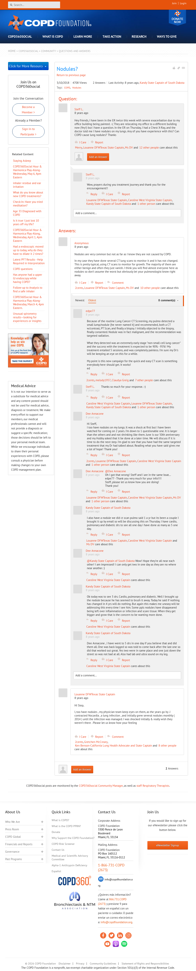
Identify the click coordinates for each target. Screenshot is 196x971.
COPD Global (13, 837)
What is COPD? (60, 820)
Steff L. (78, 109)
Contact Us (58, 850)
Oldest (92, 300)
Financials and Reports (18, 844)
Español (56, 871)
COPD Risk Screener (63, 844)
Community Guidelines (103, 963)
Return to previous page (71, 75)
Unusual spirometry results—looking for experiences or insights (27, 317)
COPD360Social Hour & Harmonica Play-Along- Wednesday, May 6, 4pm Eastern (27, 172)
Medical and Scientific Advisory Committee (70, 857)
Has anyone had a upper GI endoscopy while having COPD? (27, 278)
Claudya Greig (120, 380)
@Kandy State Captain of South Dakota (111, 561)
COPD (67, 87)
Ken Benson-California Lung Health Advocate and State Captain (113, 745)
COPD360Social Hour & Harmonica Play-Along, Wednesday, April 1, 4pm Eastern (27, 235)
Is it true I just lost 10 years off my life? (26, 222)
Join (174, 3)
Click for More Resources (26, 66)
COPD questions (23, 269)
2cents (79, 288)
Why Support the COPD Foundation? (73, 838)
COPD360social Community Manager (101, 785)
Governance (12, 851)
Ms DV (129, 147)
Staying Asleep (22, 161)
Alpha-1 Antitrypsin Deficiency (69, 865)
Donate (177, 18)
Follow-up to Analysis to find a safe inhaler (27, 289)
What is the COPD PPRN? (66, 826)
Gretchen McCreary (96, 742)
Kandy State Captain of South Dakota (162, 83)
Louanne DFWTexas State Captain (103, 147)
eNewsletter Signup (167, 845)
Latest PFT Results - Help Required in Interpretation (29, 261)
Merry (78, 147)
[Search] (34, 5)
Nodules (76, 87)
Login (183, 3)
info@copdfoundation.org (116, 922)
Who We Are (12, 822)
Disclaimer (65, 963)
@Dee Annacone (115, 471)
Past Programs (13, 859)
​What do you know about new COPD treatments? (28, 194)
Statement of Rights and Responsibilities (145, 963)
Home (12, 51)
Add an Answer (98, 157)
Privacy (80, 963)
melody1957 (103, 380)
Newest (79, 300)
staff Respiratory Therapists (152, 785)
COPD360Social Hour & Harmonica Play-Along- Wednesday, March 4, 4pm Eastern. (28, 302)
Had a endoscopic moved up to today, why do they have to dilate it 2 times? (28, 250)
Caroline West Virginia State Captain (150, 200)
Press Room (12, 829)
